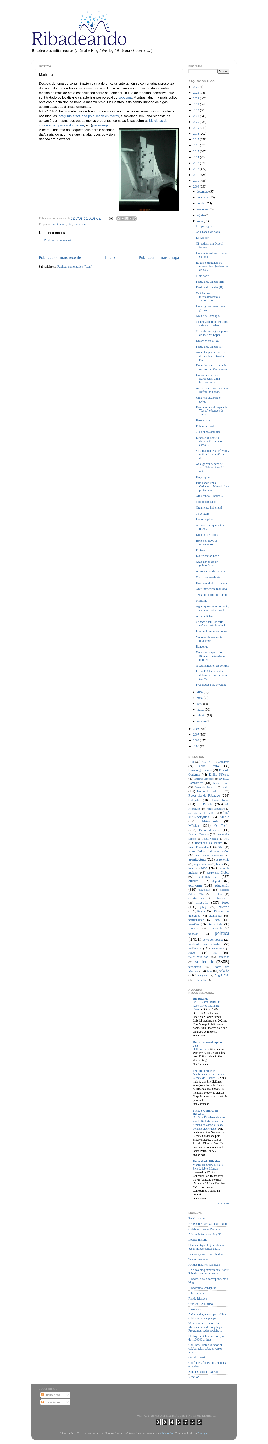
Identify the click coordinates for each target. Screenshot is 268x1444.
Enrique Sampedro (204, 778)
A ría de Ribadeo (206, 616)
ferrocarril (223, 898)
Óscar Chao (202, 979)
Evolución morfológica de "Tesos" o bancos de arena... (211, 410)
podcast (193, 933)
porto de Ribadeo (212, 939)
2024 (196, 98)
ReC (226, 838)
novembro (203, 197)
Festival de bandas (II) (209, 287)
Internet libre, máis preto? (211, 631)
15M (191, 761)
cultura (193, 881)
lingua (201, 911)
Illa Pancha (204, 804)
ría (215, 952)
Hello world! (200, 1049)
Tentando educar (204, 1070)
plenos (193, 928)
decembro (203, 191)
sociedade (80, 224)
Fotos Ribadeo (208, 791)
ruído (191, 952)
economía (195, 885)
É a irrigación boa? (207, 555)
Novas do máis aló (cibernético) (207, 563)
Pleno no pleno (205, 519)
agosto (201, 215)
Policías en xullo (206, 426)
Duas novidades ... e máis (211, 583)
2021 (196, 116)
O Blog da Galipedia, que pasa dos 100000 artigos (206, 1337)
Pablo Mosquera (209, 830)
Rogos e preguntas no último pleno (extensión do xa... (212, 266)
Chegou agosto (205, 226)
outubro (202, 203)
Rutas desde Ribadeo (206, 1161)
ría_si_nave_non (198, 956)
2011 (196, 174)
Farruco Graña (221, 783)
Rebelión (193, 1377)
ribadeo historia (197, 1239)
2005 (196, 746)
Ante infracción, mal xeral (212, 589)
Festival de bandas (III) (210, 281)
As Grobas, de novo (208, 231)
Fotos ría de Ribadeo (204, 795)
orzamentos (215, 915)
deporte (216, 881)
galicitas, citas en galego (203, 1371)
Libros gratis (196, 1293)
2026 (196, 86)
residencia (194, 948)
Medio (224, 817)
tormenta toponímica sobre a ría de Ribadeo (212, 323)
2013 (196, 163)
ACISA (205, 761)
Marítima (201, 600)
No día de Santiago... (208, 316)
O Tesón (221, 826)
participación (196, 919)
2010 (196, 180)
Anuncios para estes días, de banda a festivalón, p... (211, 356)
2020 (196, 122)
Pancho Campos (198, 834)
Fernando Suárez (204, 787)
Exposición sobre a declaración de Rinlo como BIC (210, 441)
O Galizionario (197, 1357)
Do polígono (203, 477)
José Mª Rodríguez (208, 815)
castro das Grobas (217, 872)
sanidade (224, 956)
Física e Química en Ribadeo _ (205, 1112)
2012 (196, 169)
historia (223, 907)
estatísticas (196, 898)
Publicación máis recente (60, 257)
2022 (196, 110)
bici (70, 224)
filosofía (202, 902)
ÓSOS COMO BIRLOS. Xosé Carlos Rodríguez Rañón (207, 1005)
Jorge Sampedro (216, 808)
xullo (200, 221)
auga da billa (202, 864)
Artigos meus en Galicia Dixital (207, 1223)
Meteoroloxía (210, 821)
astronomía (222, 859)
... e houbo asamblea (208, 432)
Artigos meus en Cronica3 (204, 1264)
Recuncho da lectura (208, 842)
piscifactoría (214, 924)
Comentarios (50, 1402)
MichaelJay (166, 1433)
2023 (196, 104)
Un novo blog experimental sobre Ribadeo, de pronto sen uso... (208, 1271)
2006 (196, 740)
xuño (200, 692)
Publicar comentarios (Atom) (75, 266)
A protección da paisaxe (210, 571)
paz (217, 919)
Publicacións (50, 1395)
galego (203, 907)
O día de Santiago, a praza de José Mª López (212, 332)
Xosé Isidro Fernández (209, 855)
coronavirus (207, 877)
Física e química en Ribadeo (205, 1254)
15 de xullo (203, 513)
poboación (216, 928)
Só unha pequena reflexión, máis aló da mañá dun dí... (212, 454)
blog (204, 868)
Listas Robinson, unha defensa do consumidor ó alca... (211, 675)
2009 (196, 186)
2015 (196, 151)
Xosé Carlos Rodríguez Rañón (208, 851)
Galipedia (194, 800)
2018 (196, 133)
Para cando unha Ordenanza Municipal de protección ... (212, 486)
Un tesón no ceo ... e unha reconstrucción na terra (211, 367)
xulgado (202, 975)
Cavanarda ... (196, 1309)
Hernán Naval (220, 800)
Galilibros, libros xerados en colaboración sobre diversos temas (205, 1348)
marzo (201, 709)
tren (209, 971)
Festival (201, 550)
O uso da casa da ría (208, 577)
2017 (196, 139)
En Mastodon (196, 1218)
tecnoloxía (194, 966)
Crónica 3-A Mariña (200, 1303)
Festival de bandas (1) (209, 346)
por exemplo (101, 125)
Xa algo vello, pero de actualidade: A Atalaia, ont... (211, 467)
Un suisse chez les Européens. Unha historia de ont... (208, 378)
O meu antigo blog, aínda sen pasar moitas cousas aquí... (206, 1246)
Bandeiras (202, 646)
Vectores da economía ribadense (209, 638)
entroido (217, 894)
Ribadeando (200, 998)
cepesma (125, 97)
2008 (196, 728)
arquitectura (59, 224)
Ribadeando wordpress (202, 1288)
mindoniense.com (206, 501)
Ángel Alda (222, 975)
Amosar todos (223, 1203)
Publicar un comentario (58, 240)
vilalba (224, 971)
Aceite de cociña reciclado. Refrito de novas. (212, 389)
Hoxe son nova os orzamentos (207, 542)
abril (200, 703)
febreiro (202, 715)
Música (193, 826)
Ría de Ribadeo (197, 1298)
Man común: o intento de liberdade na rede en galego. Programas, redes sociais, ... (205, 1327)
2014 (196, 157)
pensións (193, 924)
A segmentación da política (212, 665)
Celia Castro (209, 766)
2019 (196, 127)
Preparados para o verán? (211, 684)
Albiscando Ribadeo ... (210, 495)
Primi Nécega (210, 838)
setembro (203, 209)
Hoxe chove (203, 420)
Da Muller (202, 237)
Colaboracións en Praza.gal (204, 1229)
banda (219, 864)
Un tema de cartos (207, 534)
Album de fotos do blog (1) (204, 1234)
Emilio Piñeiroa (219, 774)
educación (222, 885)
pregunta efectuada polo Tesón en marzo (89, 116)
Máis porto (202, 275)
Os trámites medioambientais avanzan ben (208, 297)
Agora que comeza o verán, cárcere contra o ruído (212, 608)
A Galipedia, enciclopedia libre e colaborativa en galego (208, 1316)
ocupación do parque (68, 125)
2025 (196, 92)
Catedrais (223, 761)
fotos (225, 902)
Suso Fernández (198, 847)
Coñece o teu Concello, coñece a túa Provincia (211, 623)
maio (200, 697)
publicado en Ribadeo (204, 944)
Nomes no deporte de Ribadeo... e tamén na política (210, 656)
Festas (225, 787)
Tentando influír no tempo (211, 594)
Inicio (110, 257)
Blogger (202, 1433)
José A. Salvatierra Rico (202, 812)
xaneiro (202, 721)
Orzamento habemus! (209, 507)
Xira (220, 847)
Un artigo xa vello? (207, 340)
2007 (196, 734)
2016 (196, 145)
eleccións (204, 889)
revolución (218, 948)
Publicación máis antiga (159, 257)
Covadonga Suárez (200, 770)
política (222, 933)
